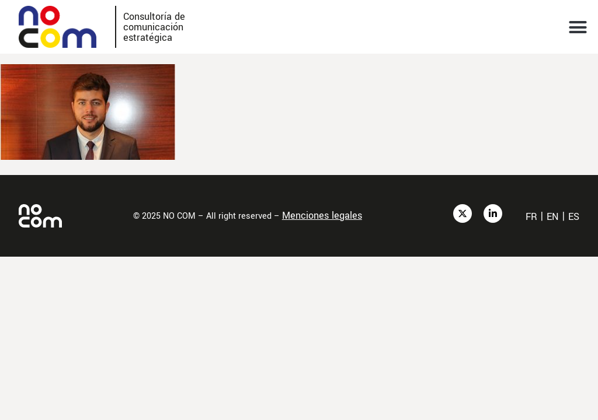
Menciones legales (322, 215)
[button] (578, 26)
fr (531, 216)
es (573, 216)
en (553, 216)
